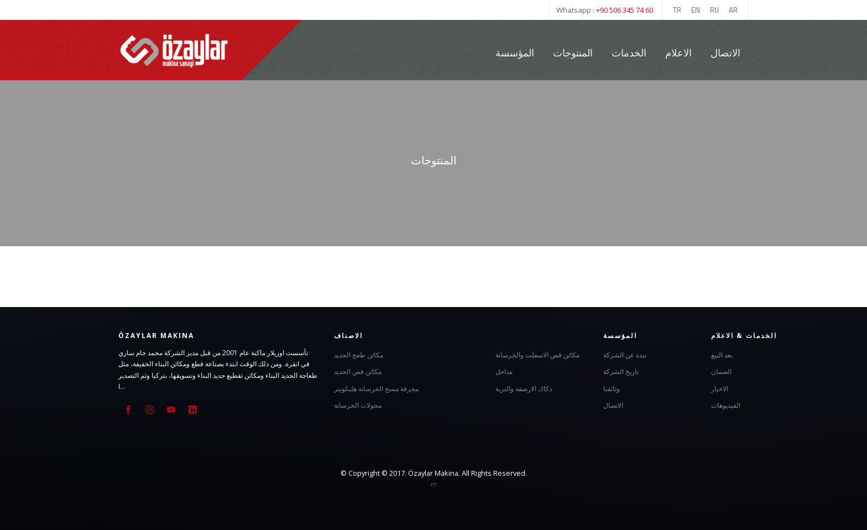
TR (677, 9)
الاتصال (725, 52)
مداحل (504, 371)
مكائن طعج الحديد (358, 355)
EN (695, 9)
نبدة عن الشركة (624, 355)
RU (714, 9)
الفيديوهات (725, 405)
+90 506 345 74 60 (624, 10)
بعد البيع (722, 355)
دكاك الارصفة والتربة (523, 388)
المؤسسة (514, 52)
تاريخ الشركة (621, 371)
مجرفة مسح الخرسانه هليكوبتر (376, 388)
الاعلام (678, 52)
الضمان (721, 371)
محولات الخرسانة (358, 405)
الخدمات (630, 52)
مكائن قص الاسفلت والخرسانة (537, 355)
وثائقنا (611, 388)
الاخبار (719, 388)
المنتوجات (573, 52)
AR (733, 9)
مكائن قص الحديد (358, 371)
